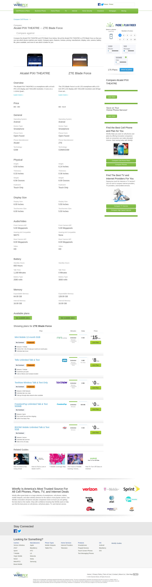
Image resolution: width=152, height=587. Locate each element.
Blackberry (99, 548)
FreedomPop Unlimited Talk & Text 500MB (31, 405)
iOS (97, 550)
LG (30, 553)
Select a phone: (111, 30)
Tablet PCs (47, 548)
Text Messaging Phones (83, 553)
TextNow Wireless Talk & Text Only (31, 382)
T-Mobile (16, 553)
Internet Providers (65, 545)
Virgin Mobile (18, 555)
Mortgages (112, 11)
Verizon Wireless (19, 545)
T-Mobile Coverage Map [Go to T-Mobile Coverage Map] (57, 466)
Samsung (32, 561)
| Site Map (129, 573)
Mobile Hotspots (49, 545)
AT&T (15, 548)
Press (111, 4)
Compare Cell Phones (21, 19)
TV (66, 11)
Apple (31, 545)
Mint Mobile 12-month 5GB (27, 337)
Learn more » (18, 95)
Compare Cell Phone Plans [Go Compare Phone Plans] (121, 160)
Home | (89, 573)
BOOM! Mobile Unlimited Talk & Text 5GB (32, 428)
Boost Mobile (18, 563)
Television (63, 548)
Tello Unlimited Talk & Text (27, 360)
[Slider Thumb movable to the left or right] (110, 51)
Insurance (100, 11)
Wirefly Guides (113, 543)
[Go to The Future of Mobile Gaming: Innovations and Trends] (75, 459)
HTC (30, 550)
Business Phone (40, 11)
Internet (74, 11)
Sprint (15, 550)
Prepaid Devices (81, 548)
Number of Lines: (127, 31)
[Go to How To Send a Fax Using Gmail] (21, 459)
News (106, 4)
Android (98, 545)
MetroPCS (17, 561)
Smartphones (80, 545)
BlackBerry (32, 548)
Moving (123, 11)
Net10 (15, 558)
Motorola (32, 555)
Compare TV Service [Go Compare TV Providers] (121, 206)
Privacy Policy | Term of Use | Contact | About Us (109, 573)
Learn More (112, 97)
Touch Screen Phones (83, 550)
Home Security (87, 11)
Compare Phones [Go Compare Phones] (121, 164)
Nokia (31, 558)
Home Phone (55, 11)
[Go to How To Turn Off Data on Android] (93, 459)
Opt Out (135, 573)
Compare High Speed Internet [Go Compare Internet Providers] (121, 210)
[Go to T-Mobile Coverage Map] (57, 459)
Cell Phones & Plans (23, 11)
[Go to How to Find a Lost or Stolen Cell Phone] (39, 459)
